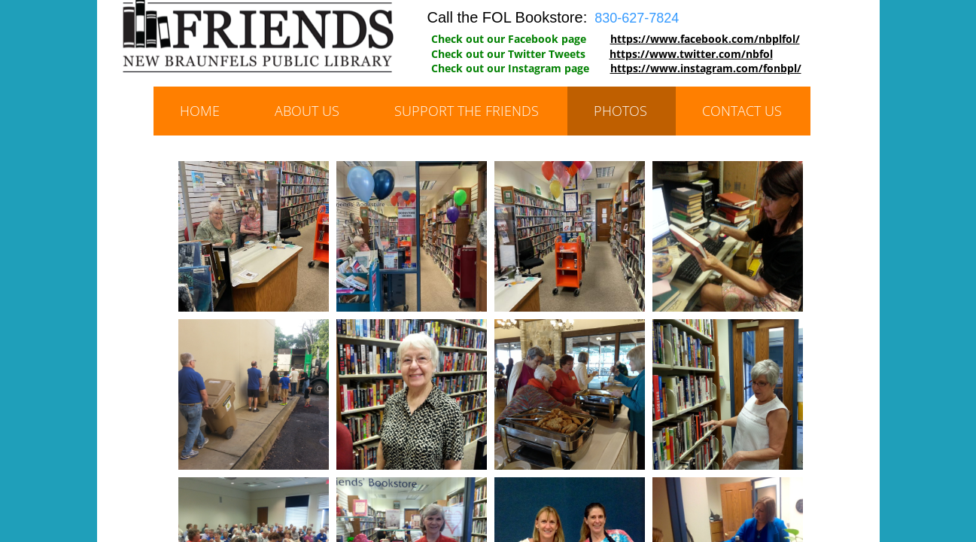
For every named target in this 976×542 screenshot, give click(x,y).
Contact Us (742, 111)
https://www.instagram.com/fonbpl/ (705, 68)
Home (200, 111)
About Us (307, 111)
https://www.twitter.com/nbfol (691, 54)
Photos (620, 111)
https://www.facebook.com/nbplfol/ (705, 39)
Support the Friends (466, 111)
